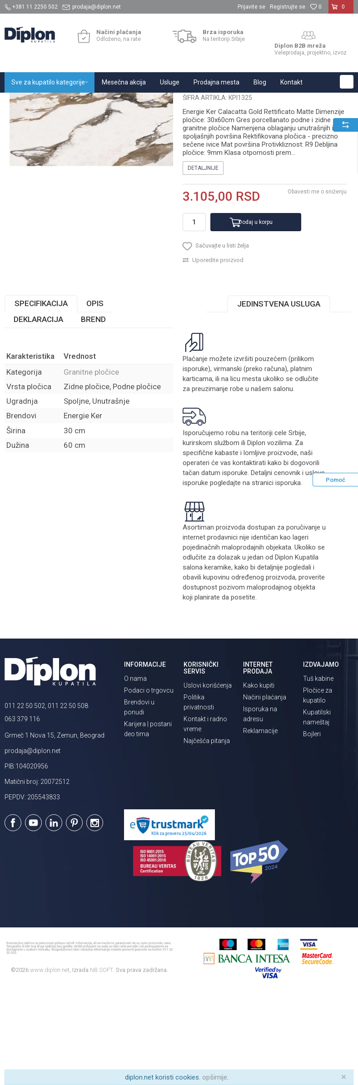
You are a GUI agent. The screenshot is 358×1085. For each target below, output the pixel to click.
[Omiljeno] (316, 7)
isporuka (288, 575)
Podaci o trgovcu (149, 783)
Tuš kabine (318, 771)
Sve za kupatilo (71, 102)
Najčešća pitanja (207, 833)
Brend (93, 411)
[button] (346, 82)
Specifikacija (41, 396)
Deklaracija (38, 411)
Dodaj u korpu (256, 315)
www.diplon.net (50, 1062)
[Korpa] (341, 10)
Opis (95, 396)
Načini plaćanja (264, 789)
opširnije (214, 1077)
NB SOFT (101, 1062)
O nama (135, 771)
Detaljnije (203, 261)
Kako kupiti (258, 778)
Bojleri (312, 826)
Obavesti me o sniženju (317, 284)
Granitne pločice (145, 102)
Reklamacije (260, 823)
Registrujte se (287, 7)
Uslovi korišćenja (208, 778)
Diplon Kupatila (25, 102)
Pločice (107, 102)
